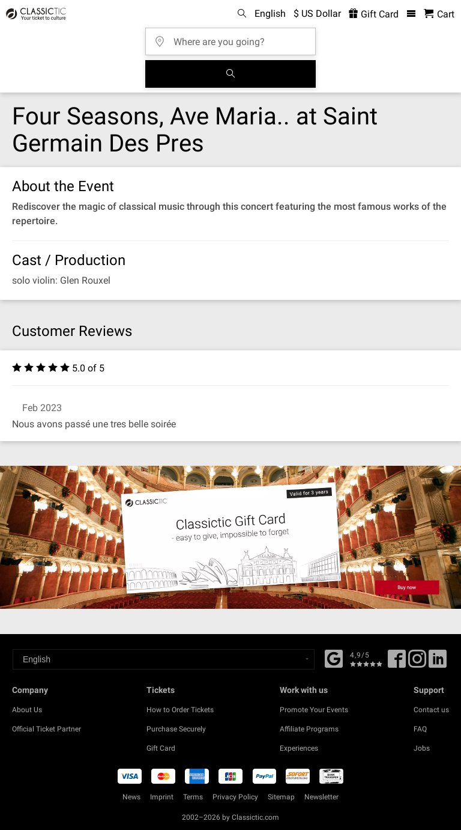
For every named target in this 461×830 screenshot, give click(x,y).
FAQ (420, 729)
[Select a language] (164, 659)
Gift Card (160, 748)
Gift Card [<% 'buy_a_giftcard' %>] (374, 14)
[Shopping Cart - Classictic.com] (439, 14)
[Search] (230, 74)
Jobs (422, 748)
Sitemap (281, 797)
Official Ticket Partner (46, 729)
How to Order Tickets (180, 710)
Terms (193, 797)
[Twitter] (417, 663)
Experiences (299, 748)
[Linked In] (438, 663)
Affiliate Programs (309, 729)
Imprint (161, 797)
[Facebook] (334, 657)
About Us (27, 710)
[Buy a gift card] (230, 537)
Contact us (431, 710)
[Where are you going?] (234, 37)
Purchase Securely (176, 729)
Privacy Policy (235, 797)
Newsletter (321, 797)
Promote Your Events (314, 710)
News (131, 797)
